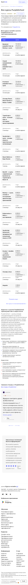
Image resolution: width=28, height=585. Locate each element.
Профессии (4, 542)
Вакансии (4, 557)
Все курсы (22, 2)
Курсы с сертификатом (8, 513)
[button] (11, 425)
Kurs (4, 2)
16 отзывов (20, 13)
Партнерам (4, 559)
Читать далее (7, 415)
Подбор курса (5, 565)
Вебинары (4, 543)
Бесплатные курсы (7, 523)
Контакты (19, 559)
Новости (3, 553)
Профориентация (6, 536)
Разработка (16, 27)
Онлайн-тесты (5, 534)
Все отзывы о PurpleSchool (8, 387)
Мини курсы (5, 524)
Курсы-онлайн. (11, 486)
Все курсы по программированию (16, 303)
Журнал (3, 555)
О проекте (19, 553)
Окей (23, 581)
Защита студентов (7, 561)
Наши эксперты (6, 563)
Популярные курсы (7, 512)
